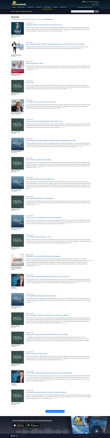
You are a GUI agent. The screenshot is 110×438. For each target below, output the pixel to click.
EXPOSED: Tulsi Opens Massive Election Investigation (43, 256)
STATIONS (38, 7)
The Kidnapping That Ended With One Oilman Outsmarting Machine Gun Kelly (51, 140)
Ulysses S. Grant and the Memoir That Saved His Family (43, 218)
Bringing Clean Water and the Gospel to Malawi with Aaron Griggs (47, 334)
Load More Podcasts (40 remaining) (55, 411)
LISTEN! (63, 7)
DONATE (55, 7)
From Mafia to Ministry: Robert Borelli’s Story (40, 179)
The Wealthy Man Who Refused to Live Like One (41, 296)
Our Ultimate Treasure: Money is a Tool (38, 237)
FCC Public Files (22, 436)
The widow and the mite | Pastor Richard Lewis (41, 102)
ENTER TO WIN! (95, 4)
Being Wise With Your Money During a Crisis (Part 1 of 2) (44, 25)
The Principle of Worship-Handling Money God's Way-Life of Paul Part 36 (49, 373)
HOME (14, 7)
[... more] (65, 31)
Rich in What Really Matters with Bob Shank (40, 198)
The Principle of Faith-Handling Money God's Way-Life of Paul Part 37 (48, 276)
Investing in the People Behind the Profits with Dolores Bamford (46, 392)
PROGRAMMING (47, 7)
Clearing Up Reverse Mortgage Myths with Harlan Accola (44, 121)
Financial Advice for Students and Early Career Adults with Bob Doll (47, 315)
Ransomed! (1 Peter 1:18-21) (34, 63)
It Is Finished (30, 83)
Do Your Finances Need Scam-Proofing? (38, 160)
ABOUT (21, 7)
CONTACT (30, 7)
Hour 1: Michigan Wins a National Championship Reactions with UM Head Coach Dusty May (55, 44)
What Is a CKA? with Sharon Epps (36, 354)
